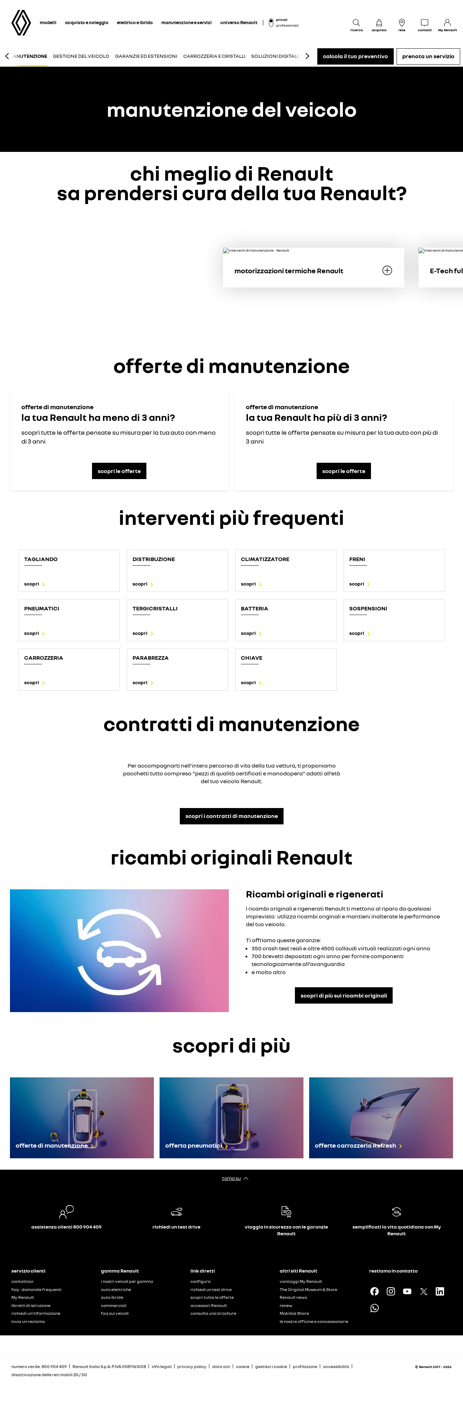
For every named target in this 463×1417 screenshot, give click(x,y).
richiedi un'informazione (35, 1313)
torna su (231, 1178)
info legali (162, 1366)
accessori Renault (208, 1305)
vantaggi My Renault (301, 1281)
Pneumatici (41, 608)
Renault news (293, 1297)
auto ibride (112, 1297)
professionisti (287, 25)
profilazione (305, 1366)
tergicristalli (155, 608)
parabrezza (151, 657)
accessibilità (336, 1366)
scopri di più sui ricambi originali (344, 995)
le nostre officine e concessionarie (314, 1321)
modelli (48, 22)
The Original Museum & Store (308, 1289)
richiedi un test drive (211, 1289)
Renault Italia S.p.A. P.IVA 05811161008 (109, 1366)
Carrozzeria (43, 657)
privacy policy (191, 1366)
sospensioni (368, 608)
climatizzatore (265, 558)
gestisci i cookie (271, 1366)
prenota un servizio (428, 56)
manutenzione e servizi (186, 22)
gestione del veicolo (81, 56)
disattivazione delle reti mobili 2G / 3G (49, 1374)
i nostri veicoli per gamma (127, 1281)
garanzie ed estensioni (146, 56)
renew (286, 1305)
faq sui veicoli (115, 1313)
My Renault (22, 1297)
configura (200, 1281)
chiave (251, 657)
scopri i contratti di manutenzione (231, 815)
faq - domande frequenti (36, 1289)
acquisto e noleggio (86, 22)
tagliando (41, 558)
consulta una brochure (213, 1313)
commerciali (113, 1305)
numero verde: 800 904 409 (39, 1366)
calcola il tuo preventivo (355, 56)
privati (281, 19)
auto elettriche (116, 1289)
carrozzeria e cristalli (214, 56)
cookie (242, 1366)
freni (357, 558)
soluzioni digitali (274, 56)
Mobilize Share (294, 1313)
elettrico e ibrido (135, 22)
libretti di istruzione (30, 1305)
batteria (254, 608)
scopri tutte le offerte (212, 1297)
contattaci (22, 1281)
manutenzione (28, 56)
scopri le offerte (119, 470)
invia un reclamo (28, 1321)
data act (221, 1366)
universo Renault (238, 22)
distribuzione (154, 558)
